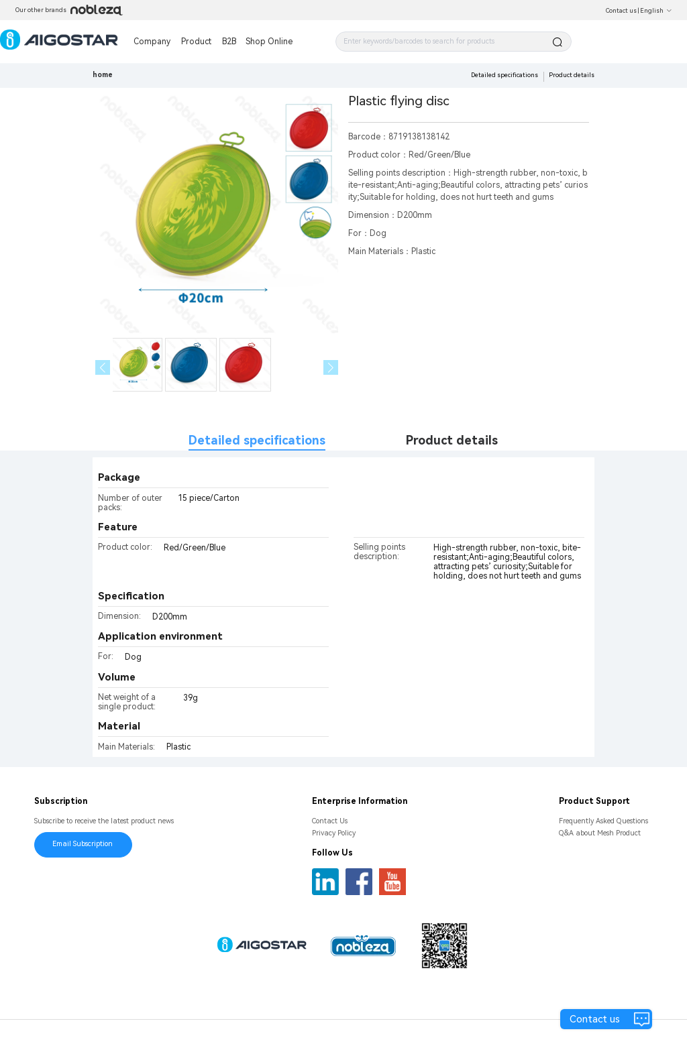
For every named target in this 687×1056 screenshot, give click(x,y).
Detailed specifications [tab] (257, 440)
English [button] (656, 10)
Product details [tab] (452, 440)
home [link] (103, 74)
